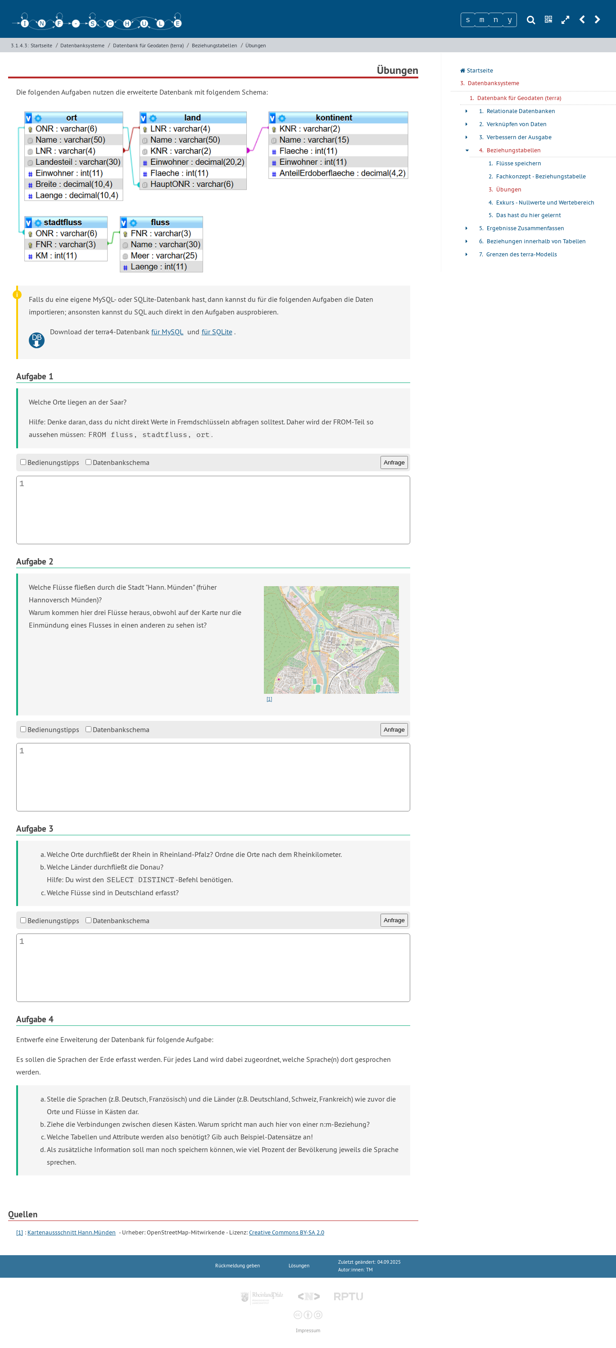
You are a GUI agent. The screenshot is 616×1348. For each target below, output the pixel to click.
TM (369, 1270)
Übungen (255, 45)
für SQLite (217, 331)
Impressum (308, 1331)
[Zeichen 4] (510, 20)
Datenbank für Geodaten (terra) (148, 45)
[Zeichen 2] (482, 20)
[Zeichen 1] (468, 20)
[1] (19, 1232)
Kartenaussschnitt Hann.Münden (71, 1232)
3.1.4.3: (20, 45)
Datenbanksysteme (82, 45)
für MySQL (167, 331)
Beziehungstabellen (214, 45)
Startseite (41, 45)
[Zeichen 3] (496, 20)
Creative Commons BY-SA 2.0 (286, 1232)
